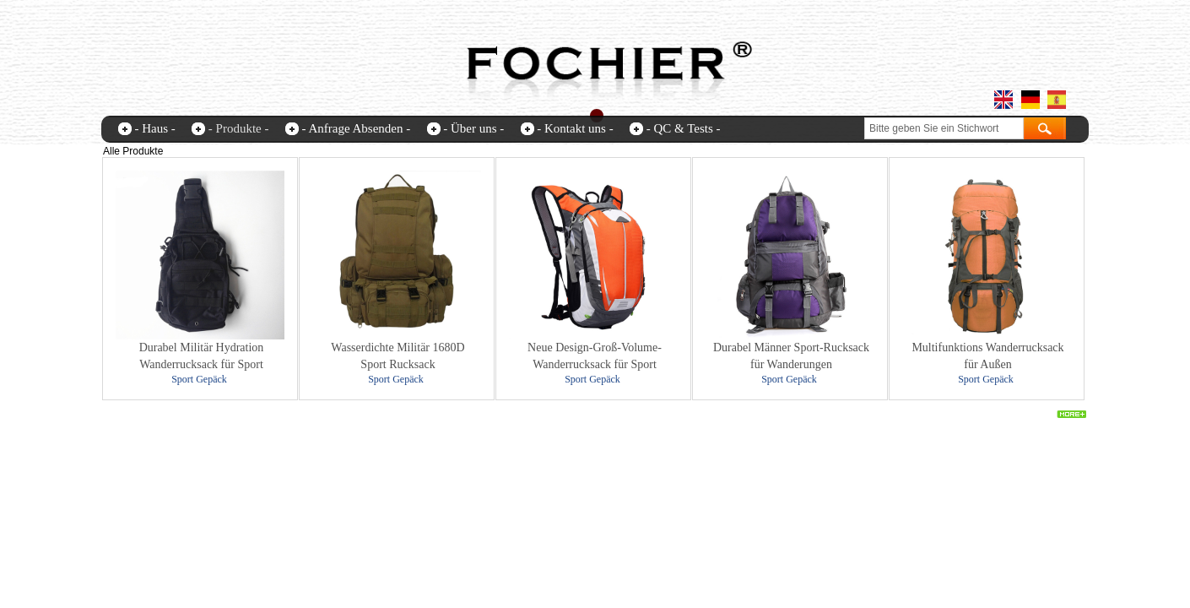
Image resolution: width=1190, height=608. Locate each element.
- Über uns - (473, 128)
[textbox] (944, 128)
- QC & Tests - (683, 128)
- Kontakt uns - (575, 128)
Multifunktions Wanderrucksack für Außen (987, 356)
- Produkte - (238, 128)
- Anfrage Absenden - (355, 128)
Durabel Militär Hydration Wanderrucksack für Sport (201, 356)
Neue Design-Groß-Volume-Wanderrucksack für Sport (594, 356)
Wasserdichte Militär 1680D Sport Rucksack (397, 356)
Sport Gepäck (199, 379)
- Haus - (155, 128)
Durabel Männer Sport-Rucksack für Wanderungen (791, 356)
